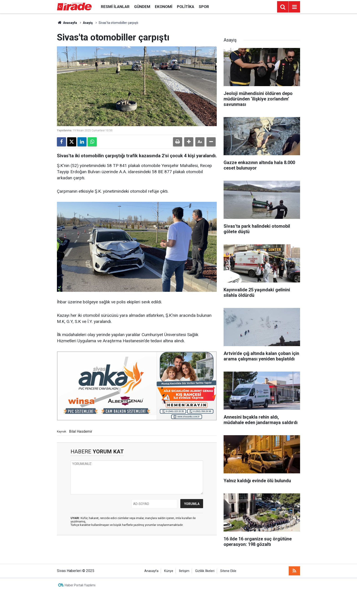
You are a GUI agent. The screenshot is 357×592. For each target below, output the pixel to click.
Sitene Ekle (228, 571)
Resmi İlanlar (115, 6)
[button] (188, 141)
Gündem (142, 6)
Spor (204, 6)
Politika (185, 6)
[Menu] (294, 7)
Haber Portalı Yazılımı (80, 585)
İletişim (184, 571)
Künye (168, 571)
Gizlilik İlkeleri (204, 571)
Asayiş (88, 23)
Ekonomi (163, 6)
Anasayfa (67, 23)
